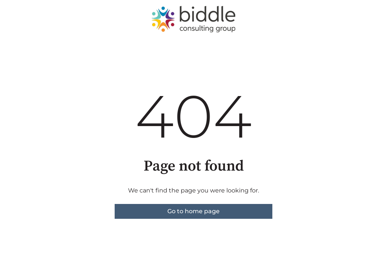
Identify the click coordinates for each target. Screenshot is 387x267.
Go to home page (193, 211)
